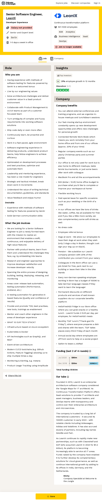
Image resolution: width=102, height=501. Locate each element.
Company (57, 58)
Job (42, 58)
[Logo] (9, 3)
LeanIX (11, 18)
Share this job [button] (13, 375)
